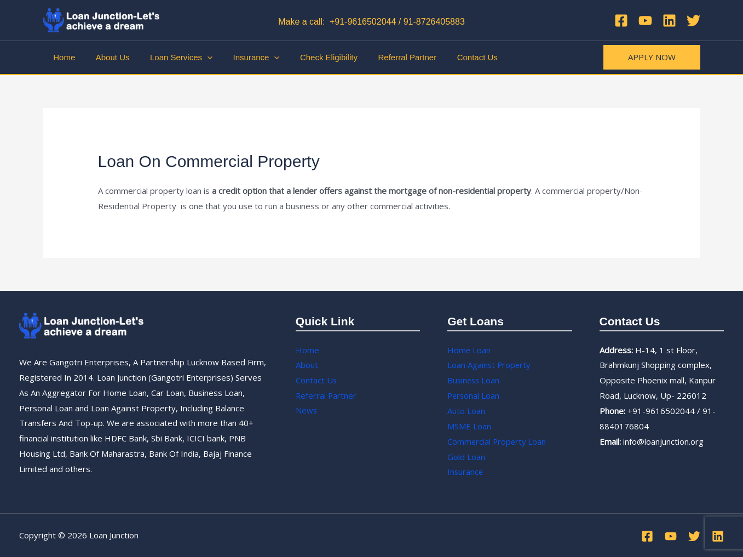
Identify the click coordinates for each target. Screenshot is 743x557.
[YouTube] (645, 20)
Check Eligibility (310, 57)
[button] (651, 57)
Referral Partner (384, 57)
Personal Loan (474, 395)
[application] (197, 57)
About (307, 364)
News (307, 410)
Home (62, 57)
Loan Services (171, 57)
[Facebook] (621, 20)
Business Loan (474, 380)
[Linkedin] (669, 20)
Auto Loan (466, 410)
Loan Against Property (489, 364)
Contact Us (450, 57)
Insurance (241, 57)
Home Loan (469, 349)
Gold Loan (466, 456)
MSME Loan (469, 426)
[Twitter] (693, 20)
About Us (107, 57)
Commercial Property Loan (497, 441)
